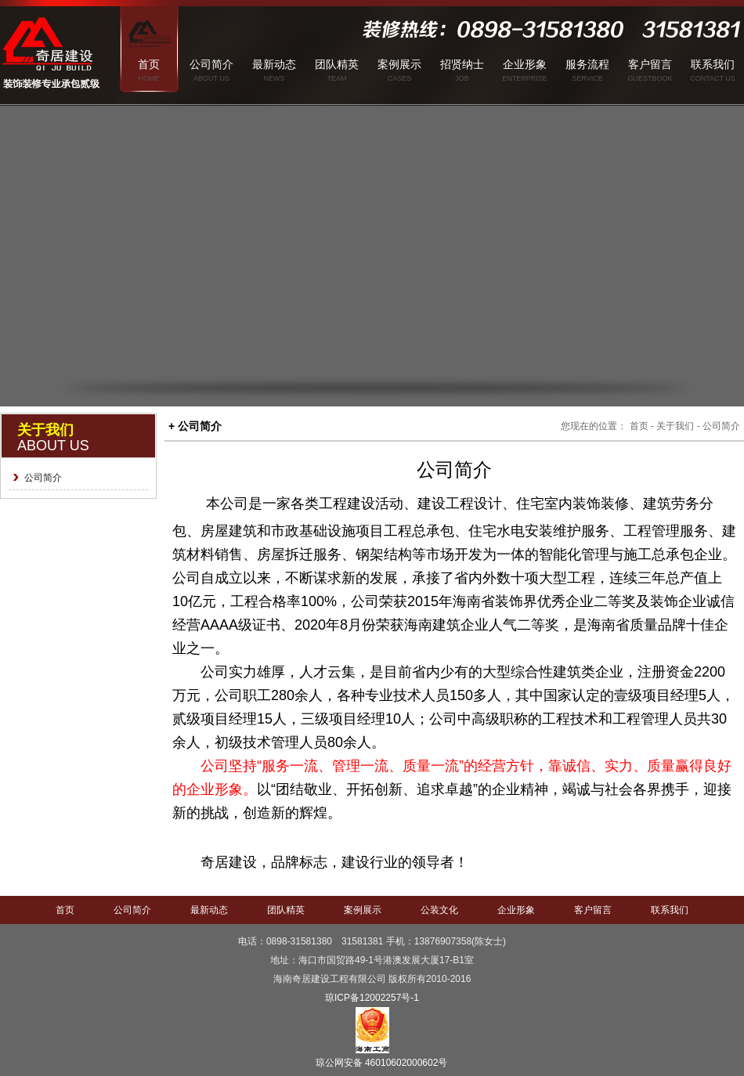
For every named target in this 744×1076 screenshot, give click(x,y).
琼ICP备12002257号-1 (372, 997)
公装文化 (439, 909)
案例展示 (399, 64)
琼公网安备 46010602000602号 (382, 1062)
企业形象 (525, 64)
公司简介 (211, 64)
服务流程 (587, 64)
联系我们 (713, 64)
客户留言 (650, 64)
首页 (149, 64)
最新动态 (274, 64)
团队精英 (337, 64)
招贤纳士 (462, 64)
